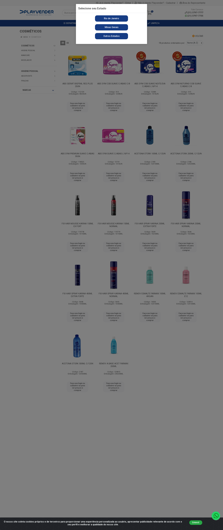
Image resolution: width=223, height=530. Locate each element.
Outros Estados (111, 36)
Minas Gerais (111, 27)
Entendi (195, 524)
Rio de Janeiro (111, 18)
